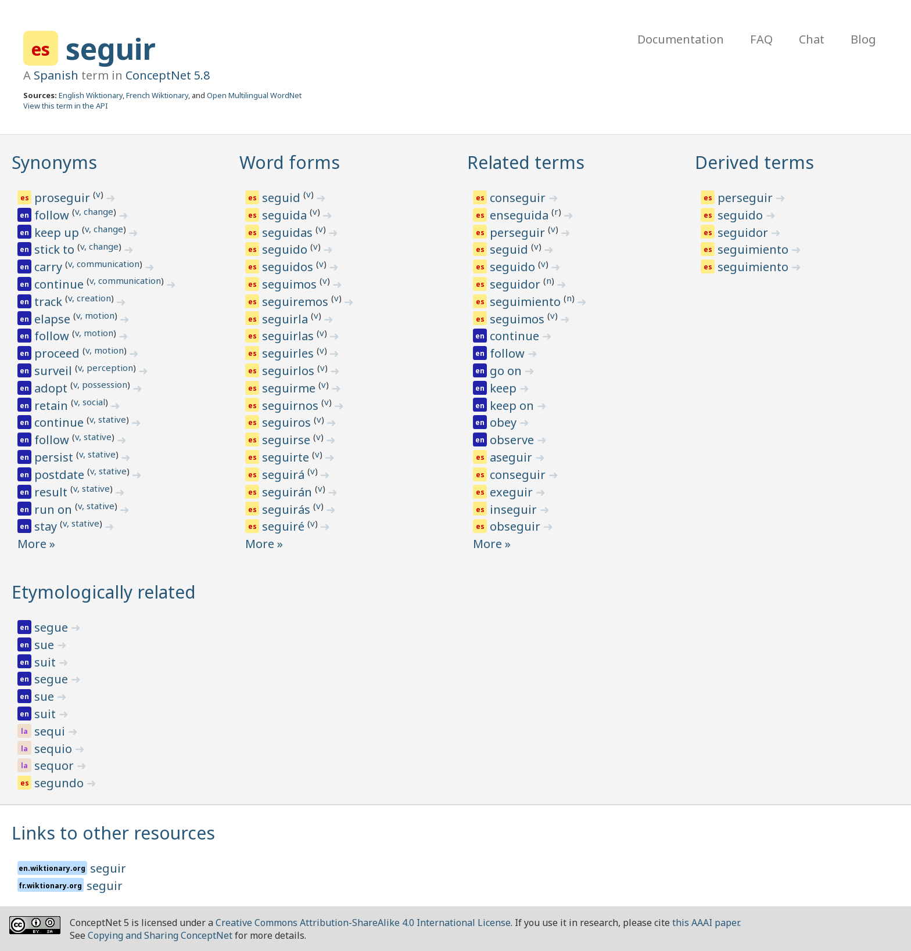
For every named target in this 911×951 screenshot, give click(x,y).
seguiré (284, 526)
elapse (53, 319)
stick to (55, 249)
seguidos (289, 267)
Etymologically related (104, 592)
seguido (286, 249)
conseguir (519, 198)
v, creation (89, 298)
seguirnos (291, 405)
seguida (286, 215)
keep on (513, 405)
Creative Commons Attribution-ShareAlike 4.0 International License (363, 922)
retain (52, 405)
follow (53, 215)
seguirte (287, 457)
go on (507, 371)
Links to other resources (113, 833)
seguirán (288, 492)
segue (52, 627)
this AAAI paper (705, 922)
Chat (811, 39)
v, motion (95, 315)
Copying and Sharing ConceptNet (160, 935)
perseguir (519, 232)
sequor (55, 765)
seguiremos (296, 301)
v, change (94, 211)
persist (55, 457)
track (49, 301)
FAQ (761, 39)
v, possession (100, 384)
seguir (111, 49)
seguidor (516, 284)
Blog (863, 39)
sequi (51, 731)
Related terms (525, 162)
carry (49, 267)
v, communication (103, 263)
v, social (89, 402)
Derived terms (754, 162)
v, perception (105, 367)
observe (513, 440)
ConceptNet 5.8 (167, 75)
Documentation (680, 39)
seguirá (284, 474)
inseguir (515, 509)
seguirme (290, 388)
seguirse (287, 440)
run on (54, 509)
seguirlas (289, 336)
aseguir (512, 457)
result (52, 492)
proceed (58, 353)
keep (504, 388)
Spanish (56, 75)
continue (60, 284)
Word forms (289, 162)
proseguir (63, 198)
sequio (54, 749)
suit (46, 662)
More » (36, 544)
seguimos (291, 284)
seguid (282, 198)
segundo (60, 783)
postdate (60, 474)
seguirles (289, 353)
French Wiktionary (157, 95)
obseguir (516, 526)
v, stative (107, 419)
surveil (54, 371)
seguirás (287, 509)
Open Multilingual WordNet (254, 95)
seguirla (286, 319)
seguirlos (289, 371)
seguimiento (527, 301)
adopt (52, 388)
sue (45, 645)
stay (47, 526)
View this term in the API (65, 105)
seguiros (288, 422)
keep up (58, 232)
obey (504, 422)
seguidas (288, 232)
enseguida (520, 215)
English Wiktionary (91, 95)
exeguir (513, 492)
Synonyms (54, 162)
